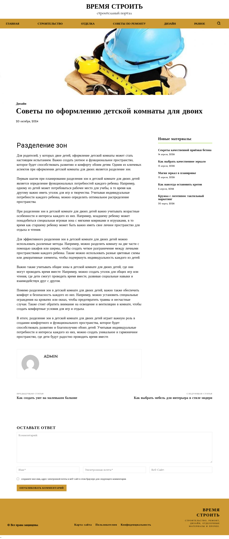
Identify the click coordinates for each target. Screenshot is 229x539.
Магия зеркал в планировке (177, 173)
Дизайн (21, 103)
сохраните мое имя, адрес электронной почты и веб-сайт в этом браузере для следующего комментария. (73, 479)
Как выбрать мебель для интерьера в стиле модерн (173, 398)
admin (51, 357)
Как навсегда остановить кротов (180, 184)
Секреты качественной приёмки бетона (184, 150)
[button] (218, 23)
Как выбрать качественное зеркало (182, 161)
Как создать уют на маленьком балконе (47, 398)
